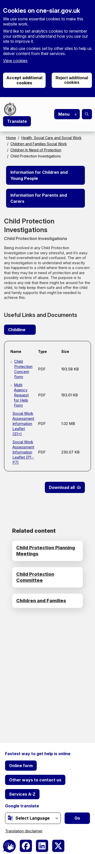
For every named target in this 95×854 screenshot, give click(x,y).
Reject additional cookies (72, 80)
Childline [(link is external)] (20, 329)
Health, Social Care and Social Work (51, 138)
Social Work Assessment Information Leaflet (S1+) (23, 423)
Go (77, 818)
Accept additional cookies (24, 80)
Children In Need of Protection (35, 150)
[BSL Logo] (9, 846)
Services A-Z (22, 794)
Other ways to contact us (35, 779)
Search (87, 114)
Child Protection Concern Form (23, 369)
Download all (62, 487)
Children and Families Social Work (38, 144)
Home (11, 138)
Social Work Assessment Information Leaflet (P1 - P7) (23, 452)
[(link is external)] (10, 818)
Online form (21, 765)
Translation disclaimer (24, 831)
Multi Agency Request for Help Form (21, 395)
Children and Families (41, 600)
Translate (17, 121)
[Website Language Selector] (33, 818)
